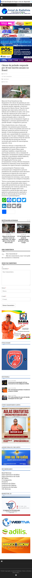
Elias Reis (5, 81)
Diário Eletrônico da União (11, 476)
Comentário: (5, 268)
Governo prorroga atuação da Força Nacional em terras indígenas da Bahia (18, 382)
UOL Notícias (6, 489)
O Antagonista (7, 480)
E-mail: (4, 296)
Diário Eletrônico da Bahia (10, 474)
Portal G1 (5, 482)
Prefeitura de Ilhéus (8, 483)
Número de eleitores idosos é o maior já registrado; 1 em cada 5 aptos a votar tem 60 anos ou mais (8, 239)
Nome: (4, 288)
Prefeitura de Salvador (9, 487)
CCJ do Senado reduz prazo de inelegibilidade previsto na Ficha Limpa (23, 239)
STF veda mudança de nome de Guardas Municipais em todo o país (19, 397)
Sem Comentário (7, 76)
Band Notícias (6, 473)
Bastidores (6, 79)
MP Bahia (5, 478)
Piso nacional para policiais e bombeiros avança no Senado (19, 390)
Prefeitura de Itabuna (9, 485)
